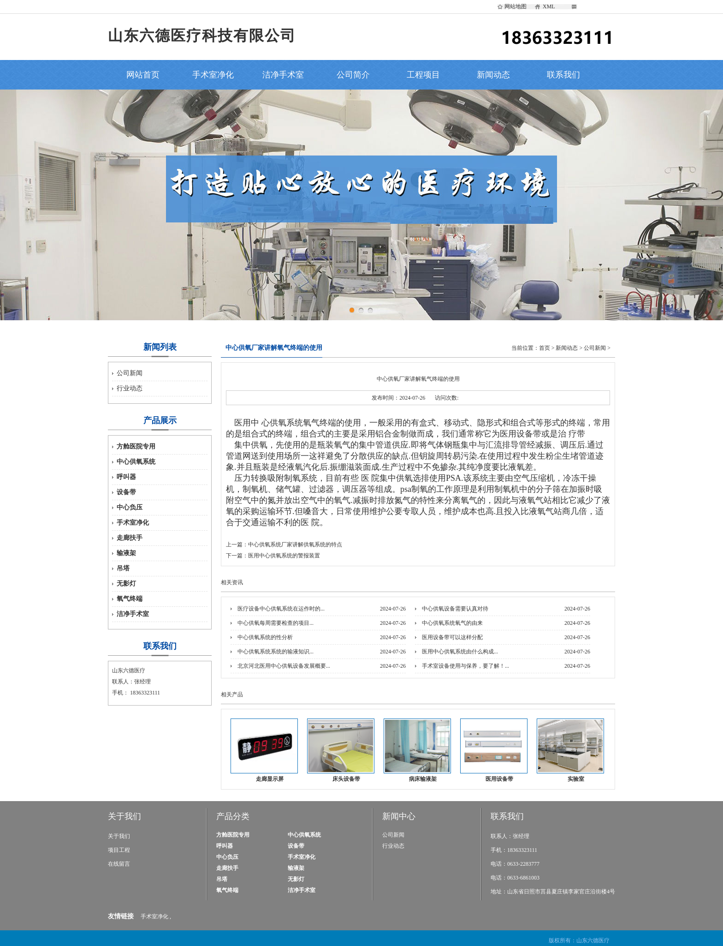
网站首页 (143, 74)
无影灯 (126, 583)
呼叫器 (126, 476)
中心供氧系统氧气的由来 (452, 623)
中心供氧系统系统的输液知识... (275, 651)
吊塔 (123, 568)
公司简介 (353, 74)
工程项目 (423, 74)
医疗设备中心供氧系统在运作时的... (281, 608)
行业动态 (129, 388)
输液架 (126, 553)
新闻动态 (493, 74)
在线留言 (119, 864)
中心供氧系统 (136, 461)
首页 (544, 348)
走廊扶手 (129, 537)
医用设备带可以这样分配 (452, 637)
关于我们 (124, 816)
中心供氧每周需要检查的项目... (275, 623)
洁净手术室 (283, 74)
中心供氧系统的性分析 (265, 637)
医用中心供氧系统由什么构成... (460, 651)
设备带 (126, 492)
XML (549, 6)
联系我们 (563, 74)
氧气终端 (129, 598)
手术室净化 (213, 74)
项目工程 (119, 850)
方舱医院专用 (136, 446)
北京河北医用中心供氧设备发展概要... (283, 666)
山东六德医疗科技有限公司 (202, 35)
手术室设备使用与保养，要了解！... (465, 666)
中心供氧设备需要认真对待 (455, 608)
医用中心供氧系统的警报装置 (284, 555)
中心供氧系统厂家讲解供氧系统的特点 (295, 544)
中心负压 (129, 507)
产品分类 (232, 816)
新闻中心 (398, 816)
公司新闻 (129, 373)
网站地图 (515, 6)
